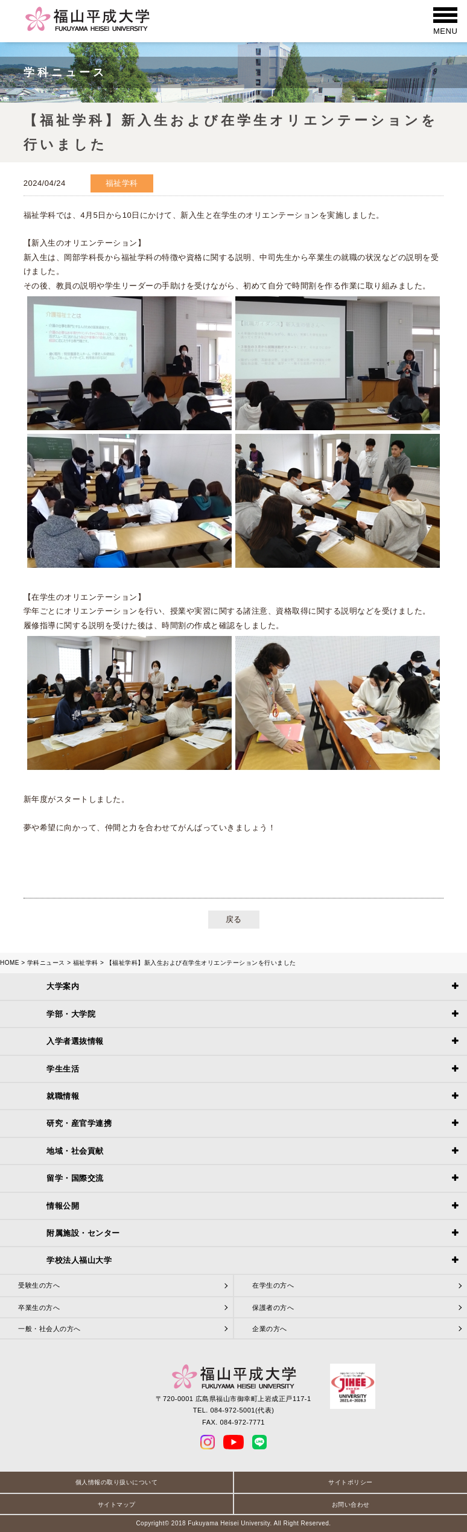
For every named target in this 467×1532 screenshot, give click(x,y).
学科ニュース (46, 962)
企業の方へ (269, 1328)
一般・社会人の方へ (49, 1328)
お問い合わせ (351, 1504)
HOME (9, 962)
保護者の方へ (273, 1307)
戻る (234, 919)
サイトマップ (117, 1504)
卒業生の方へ (39, 1307)
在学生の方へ (273, 1285)
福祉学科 (85, 962)
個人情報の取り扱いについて (116, 1482)
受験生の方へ (39, 1285)
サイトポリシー (350, 1482)
